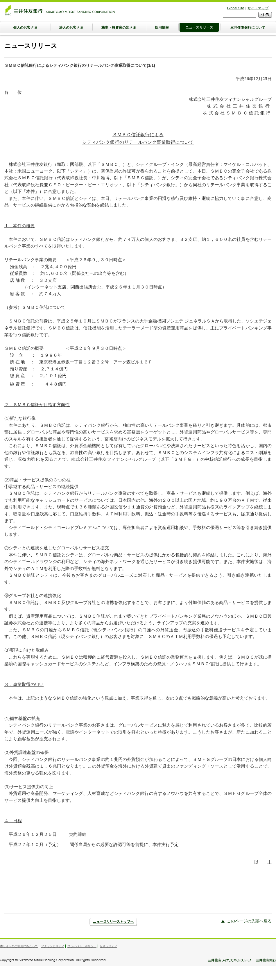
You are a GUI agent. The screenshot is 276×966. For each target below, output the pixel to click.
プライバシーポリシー (81, 946)
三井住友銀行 (60, 10)
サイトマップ (258, 8)
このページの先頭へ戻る (249, 921)
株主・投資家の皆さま (118, 28)
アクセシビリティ (52, 946)
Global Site (235, 8)
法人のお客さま (71, 28)
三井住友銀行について (247, 28)
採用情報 (162, 28)
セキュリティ (108, 946)
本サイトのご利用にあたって (19, 946)
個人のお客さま (25, 28)
